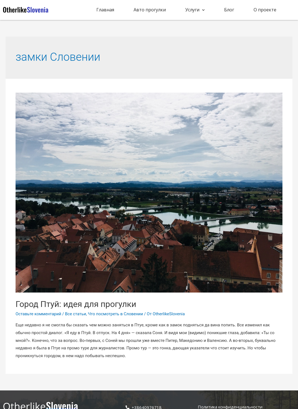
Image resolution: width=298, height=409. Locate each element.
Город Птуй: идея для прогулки (76, 304)
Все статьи (75, 313)
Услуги (195, 10)
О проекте (265, 10)
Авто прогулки (150, 10)
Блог (229, 10)
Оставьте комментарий (38, 313)
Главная (105, 10)
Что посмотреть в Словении (115, 313)
